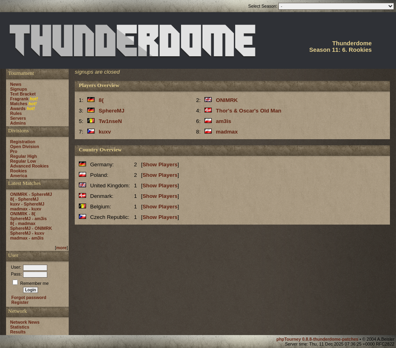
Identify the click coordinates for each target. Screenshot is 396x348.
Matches (18, 103)
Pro (13, 151)
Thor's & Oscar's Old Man (248, 111)
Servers (18, 118)
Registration (22, 141)
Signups (18, 89)
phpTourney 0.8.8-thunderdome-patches (318, 339)
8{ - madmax (23, 223)
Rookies (18, 170)
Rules (16, 113)
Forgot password (28, 297)
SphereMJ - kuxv (27, 233)
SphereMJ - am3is (28, 218)
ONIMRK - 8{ (23, 213)
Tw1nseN (110, 121)
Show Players (160, 164)
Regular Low (23, 161)
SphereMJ (111, 111)
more (61, 247)
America (18, 175)
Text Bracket (23, 93)
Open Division (24, 146)
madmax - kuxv (25, 208)
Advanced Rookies (29, 165)
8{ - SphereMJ (24, 199)
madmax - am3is (27, 238)
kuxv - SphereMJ (27, 204)
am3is (223, 121)
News (15, 84)
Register (20, 302)
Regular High (23, 156)
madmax (227, 132)
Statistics (19, 327)
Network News (25, 322)
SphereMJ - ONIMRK (31, 228)
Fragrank (19, 98)
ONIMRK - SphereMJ (31, 194)
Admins (18, 123)
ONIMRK (227, 100)
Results (18, 331)
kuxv (105, 132)
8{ (101, 100)
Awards (17, 108)
